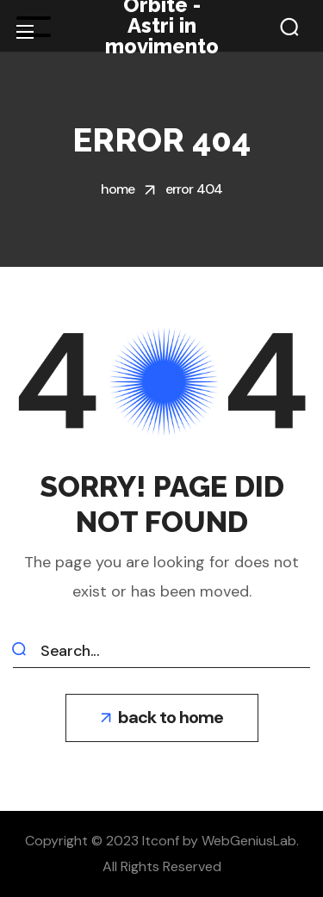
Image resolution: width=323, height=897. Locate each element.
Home (118, 189)
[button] (289, 26)
